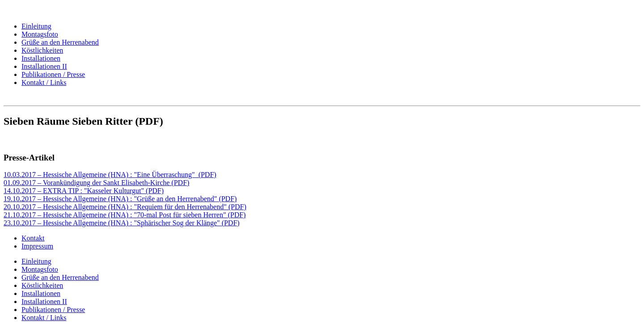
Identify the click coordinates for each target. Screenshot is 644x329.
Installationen (40, 58)
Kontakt (33, 238)
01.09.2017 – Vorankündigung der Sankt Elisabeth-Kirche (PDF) (96, 182)
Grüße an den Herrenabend (60, 42)
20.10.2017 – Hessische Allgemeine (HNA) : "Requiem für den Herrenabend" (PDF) (125, 207)
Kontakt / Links (43, 82)
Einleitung (36, 26)
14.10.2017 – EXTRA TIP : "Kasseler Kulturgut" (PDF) (84, 190)
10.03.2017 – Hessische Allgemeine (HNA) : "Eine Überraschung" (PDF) (110, 174)
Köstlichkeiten (42, 50)
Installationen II (44, 66)
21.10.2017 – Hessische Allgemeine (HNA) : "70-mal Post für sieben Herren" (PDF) (125, 215)
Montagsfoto (39, 34)
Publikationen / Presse (53, 74)
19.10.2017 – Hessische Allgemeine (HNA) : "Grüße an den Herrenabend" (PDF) (120, 198)
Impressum (37, 246)
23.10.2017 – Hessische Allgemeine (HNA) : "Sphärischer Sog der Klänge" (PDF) (122, 223)
